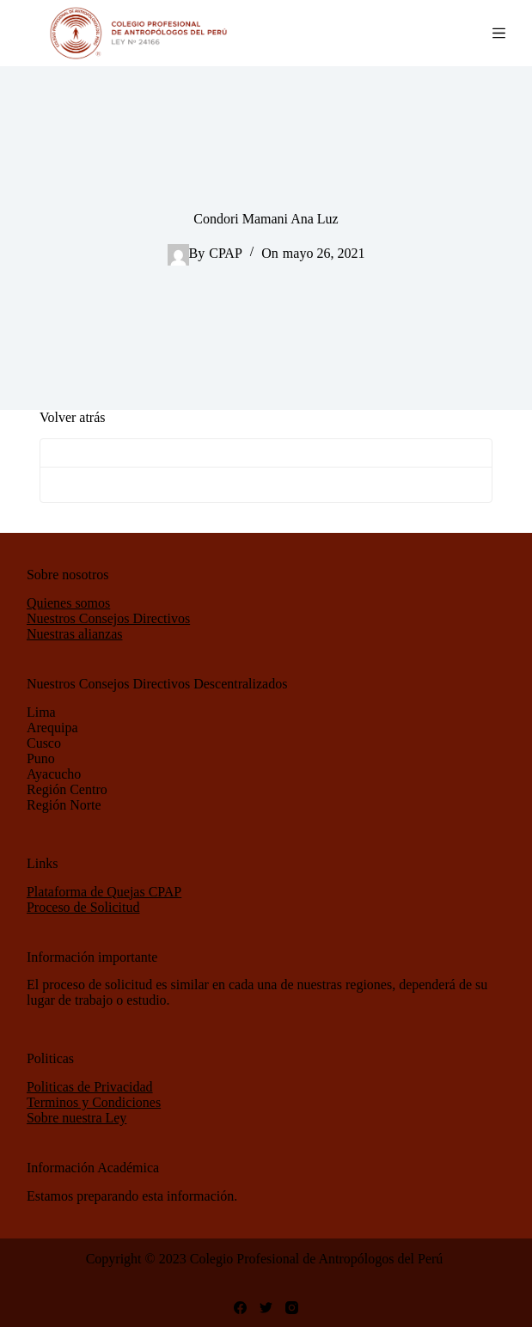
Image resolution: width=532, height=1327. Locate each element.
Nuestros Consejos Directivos (108, 618)
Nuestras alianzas (75, 634)
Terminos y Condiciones (94, 1102)
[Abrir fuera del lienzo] (498, 33)
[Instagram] (291, 1307)
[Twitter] (266, 1307)
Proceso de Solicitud (83, 907)
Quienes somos (68, 603)
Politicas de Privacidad (90, 1086)
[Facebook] (240, 1307)
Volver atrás (73, 417)
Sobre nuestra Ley (76, 1117)
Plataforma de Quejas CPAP (104, 891)
